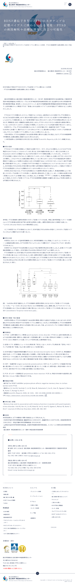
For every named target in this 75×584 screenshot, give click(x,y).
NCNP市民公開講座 (58, 505)
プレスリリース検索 (36, 491)
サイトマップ (55, 499)
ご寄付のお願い (56, 502)
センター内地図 (35, 508)
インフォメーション (37, 496)
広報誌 (5, 491)
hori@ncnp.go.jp (35, 456)
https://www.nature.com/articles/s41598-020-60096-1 (28, 395)
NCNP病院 (7, 511)
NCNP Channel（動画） (10, 500)
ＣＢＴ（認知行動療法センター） (12, 533)
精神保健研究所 (8, 517)
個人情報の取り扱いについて (60, 496)
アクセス (33, 501)
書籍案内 (33, 518)
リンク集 (33, 513)
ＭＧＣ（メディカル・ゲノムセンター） (13, 525)
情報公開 (6, 494)
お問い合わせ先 (56, 517)
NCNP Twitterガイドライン (60, 514)
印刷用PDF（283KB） (62, 73)
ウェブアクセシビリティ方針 (60, 511)
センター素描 (56, 508)
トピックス (11, 43)
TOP (5, 43)
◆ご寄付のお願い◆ (9, 497)
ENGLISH (54, 527)
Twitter (6, 503)
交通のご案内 (35, 505)
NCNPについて (8, 488)
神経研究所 (7, 514)
